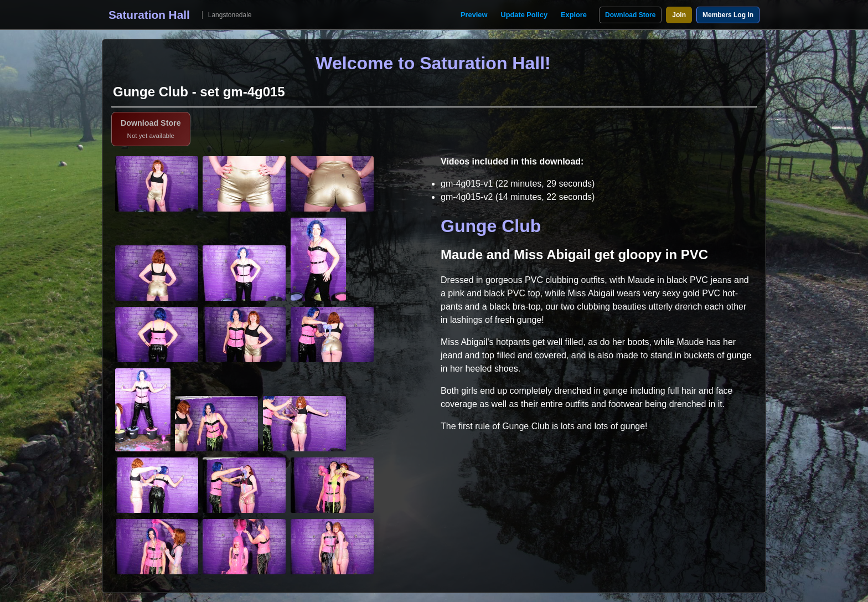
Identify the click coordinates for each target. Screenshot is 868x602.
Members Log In (727, 15)
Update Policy (523, 15)
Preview (474, 15)
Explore (574, 15)
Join (679, 15)
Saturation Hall (149, 14)
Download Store (630, 15)
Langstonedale (230, 15)
